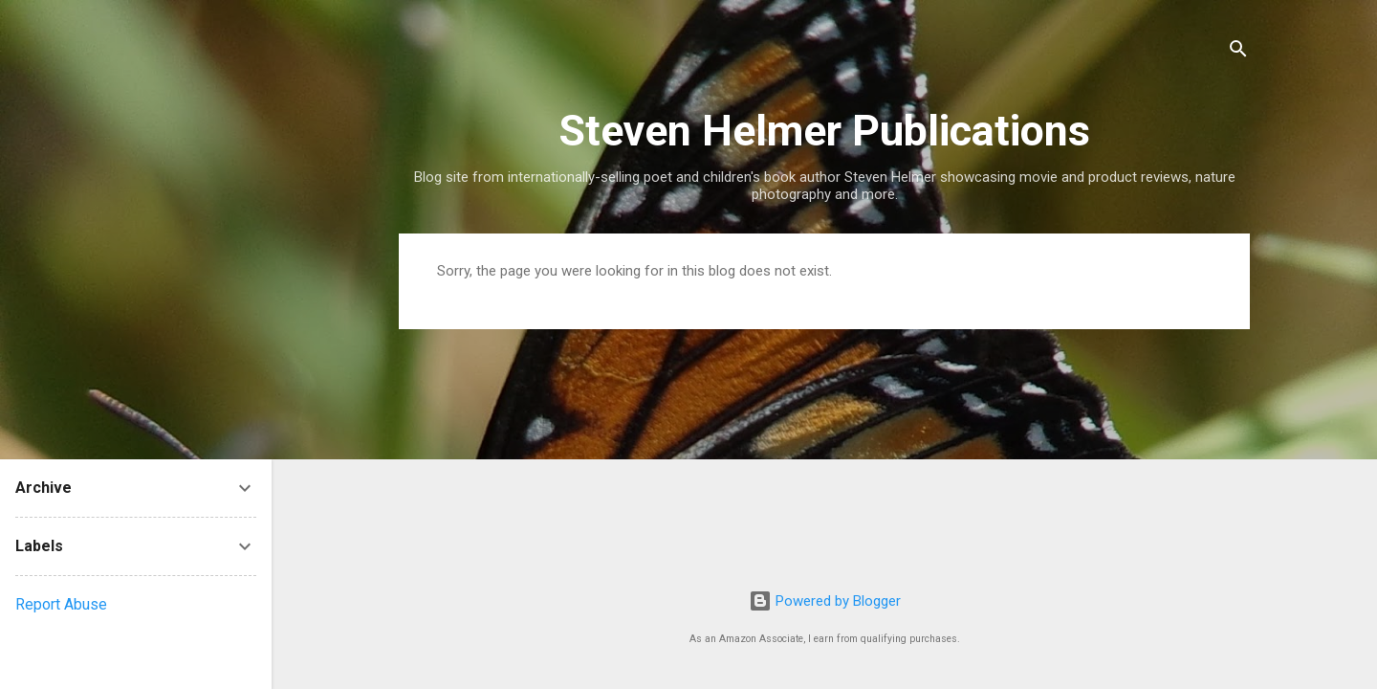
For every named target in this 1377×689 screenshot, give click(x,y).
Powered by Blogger (825, 601)
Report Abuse (61, 604)
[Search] (1238, 52)
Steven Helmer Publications (824, 130)
